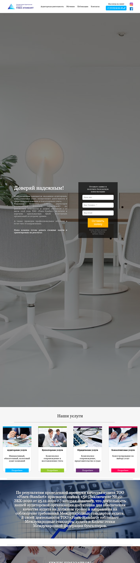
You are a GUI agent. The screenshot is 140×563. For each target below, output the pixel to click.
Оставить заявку (98, 222)
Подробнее (17, 470)
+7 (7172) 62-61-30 (116, 8)
